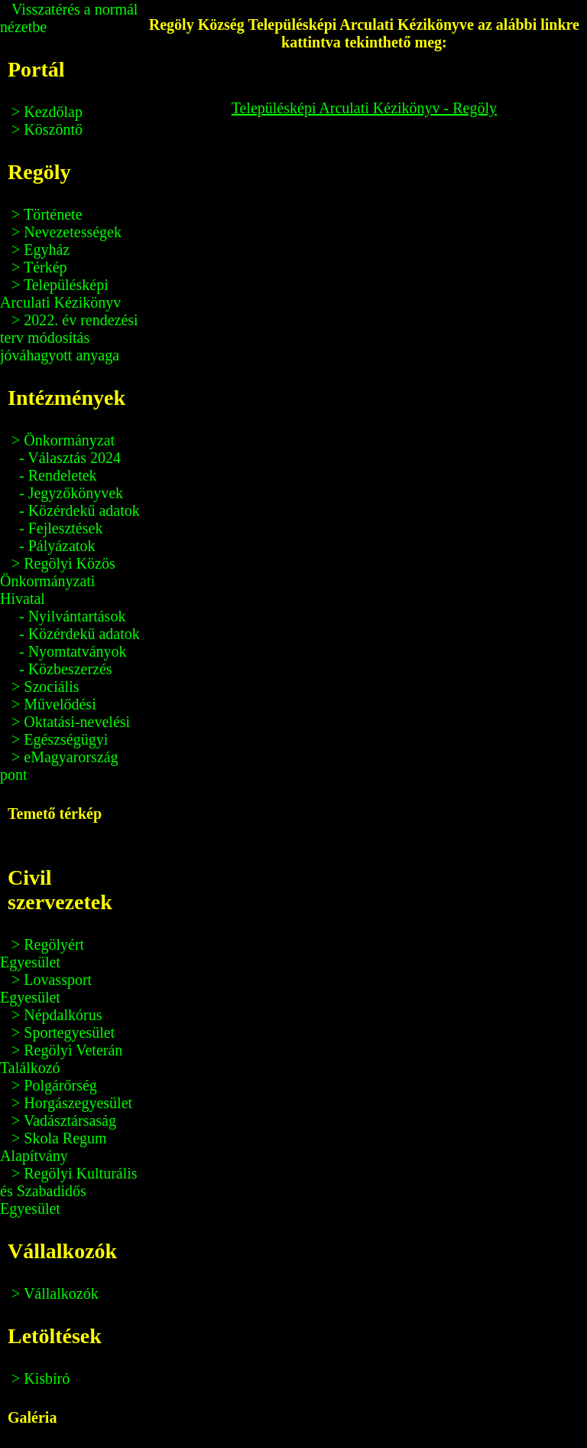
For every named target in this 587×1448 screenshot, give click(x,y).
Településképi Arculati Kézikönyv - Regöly (364, 107)
